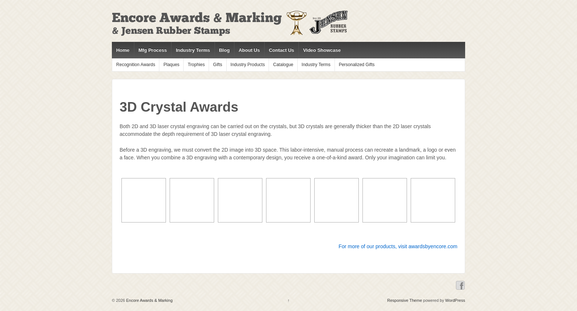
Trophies (196, 64)
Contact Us (281, 50)
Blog (224, 50)
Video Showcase (322, 50)
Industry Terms (193, 50)
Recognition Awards (135, 64)
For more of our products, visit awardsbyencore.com (398, 246)
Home (123, 50)
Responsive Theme (404, 300)
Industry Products (247, 64)
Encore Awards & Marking (149, 300)
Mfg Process (152, 50)
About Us (249, 50)
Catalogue (283, 64)
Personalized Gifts (357, 64)
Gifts (217, 64)
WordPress (455, 300)
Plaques (171, 64)
